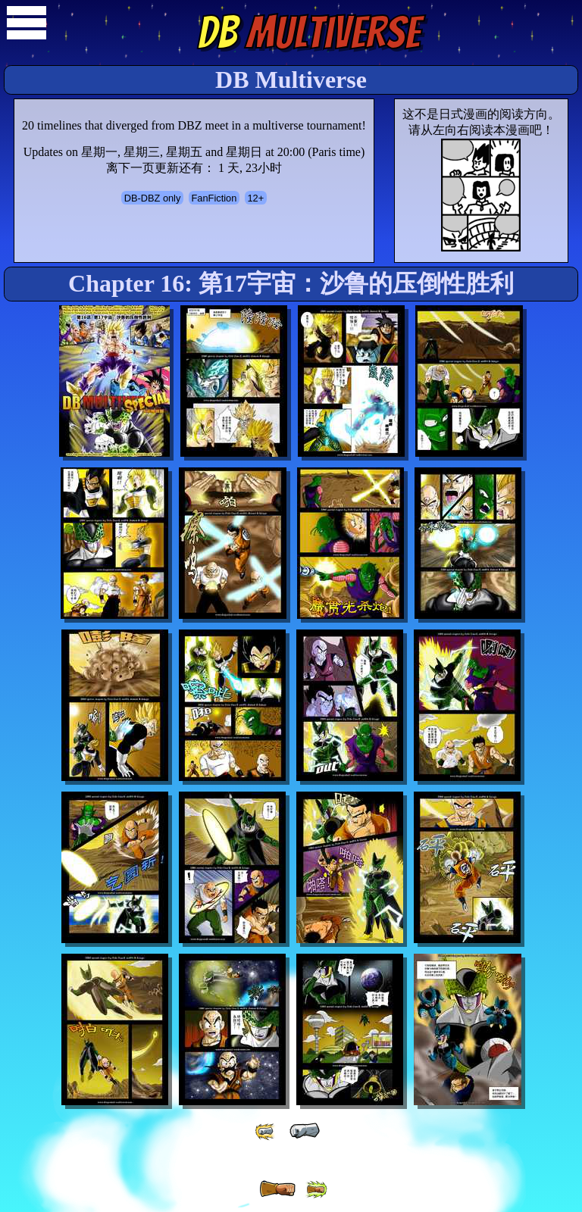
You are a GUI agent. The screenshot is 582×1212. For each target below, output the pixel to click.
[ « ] (304, 1131)
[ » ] (277, 1189)
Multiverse (309, 33)
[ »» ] (316, 1189)
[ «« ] (266, 1131)
